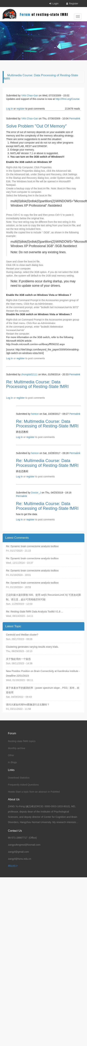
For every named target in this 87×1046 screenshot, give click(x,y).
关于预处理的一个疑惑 (18, 659)
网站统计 (13, 865)
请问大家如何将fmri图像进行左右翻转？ (27, 704)
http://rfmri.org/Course (67, 99)
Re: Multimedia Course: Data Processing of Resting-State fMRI (37, 384)
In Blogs (12, 762)
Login (55, 3)
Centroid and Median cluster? (22, 634)
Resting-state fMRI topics (21, 741)
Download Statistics (18, 777)
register (20, 108)
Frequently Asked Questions (23, 784)
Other (11, 755)
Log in (9, 108)
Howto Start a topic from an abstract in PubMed (34, 791)
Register (73, 3)
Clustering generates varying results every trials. (32, 646)
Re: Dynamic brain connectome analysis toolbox (32, 546)
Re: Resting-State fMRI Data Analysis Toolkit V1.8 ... (34, 611)
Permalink (74, 118)
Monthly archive (16, 748)
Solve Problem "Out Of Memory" (36, 126)
